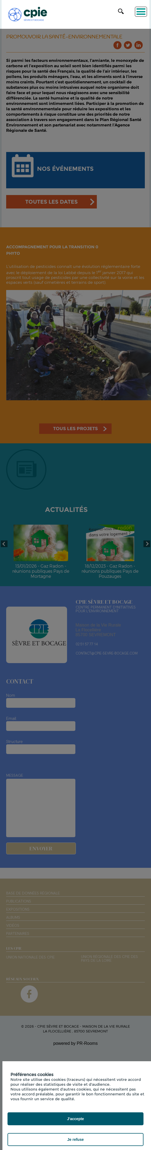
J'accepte (75, 1119)
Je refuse (75, 1139)
